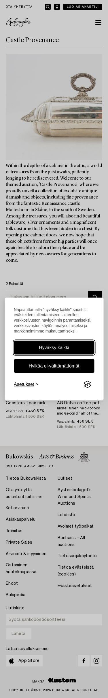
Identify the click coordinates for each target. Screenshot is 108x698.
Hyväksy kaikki (54, 347)
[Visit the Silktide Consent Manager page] (87, 384)
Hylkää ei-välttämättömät (54, 365)
